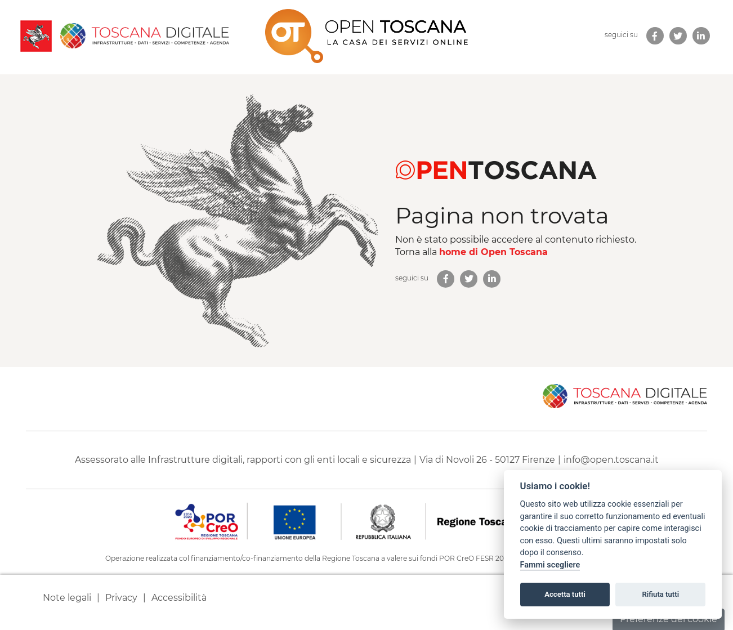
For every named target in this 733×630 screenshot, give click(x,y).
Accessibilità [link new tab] (179, 597)
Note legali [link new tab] (67, 597)
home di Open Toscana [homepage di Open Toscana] (493, 252)
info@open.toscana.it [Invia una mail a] (611, 459)
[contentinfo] (366, 498)
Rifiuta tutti (661, 594)
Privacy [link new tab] (121, 597)
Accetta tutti (564, 594)
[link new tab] (655, 35)
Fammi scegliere (550, 565)
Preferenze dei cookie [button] (668, 619)
